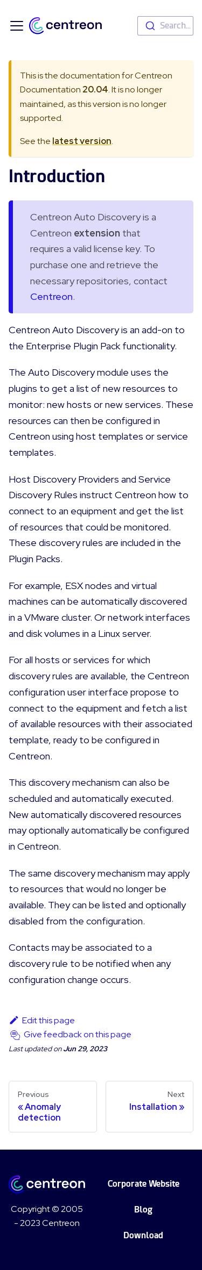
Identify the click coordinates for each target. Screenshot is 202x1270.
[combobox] (165, 25)
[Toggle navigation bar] (17, 26)
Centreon (51, 296)
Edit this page (42, 1020)
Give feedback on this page (77, 1034)
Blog (143, 1209)
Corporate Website (143, 1184)
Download (143, 1235)
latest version (82, 141)
